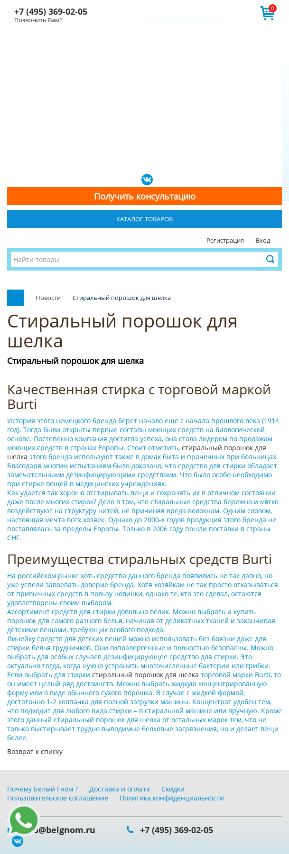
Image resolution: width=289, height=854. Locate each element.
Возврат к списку (35, 751)
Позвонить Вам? (38, 20)
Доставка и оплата (119, 788)
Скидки (173, 788)
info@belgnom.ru (58, 830)
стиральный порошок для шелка (146, 674)
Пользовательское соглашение (57, 797)
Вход (263, 240)
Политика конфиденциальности (172, 797)
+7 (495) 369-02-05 (50, 11)
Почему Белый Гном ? (42, 788)
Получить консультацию (145, 196)
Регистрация (225, 240)
